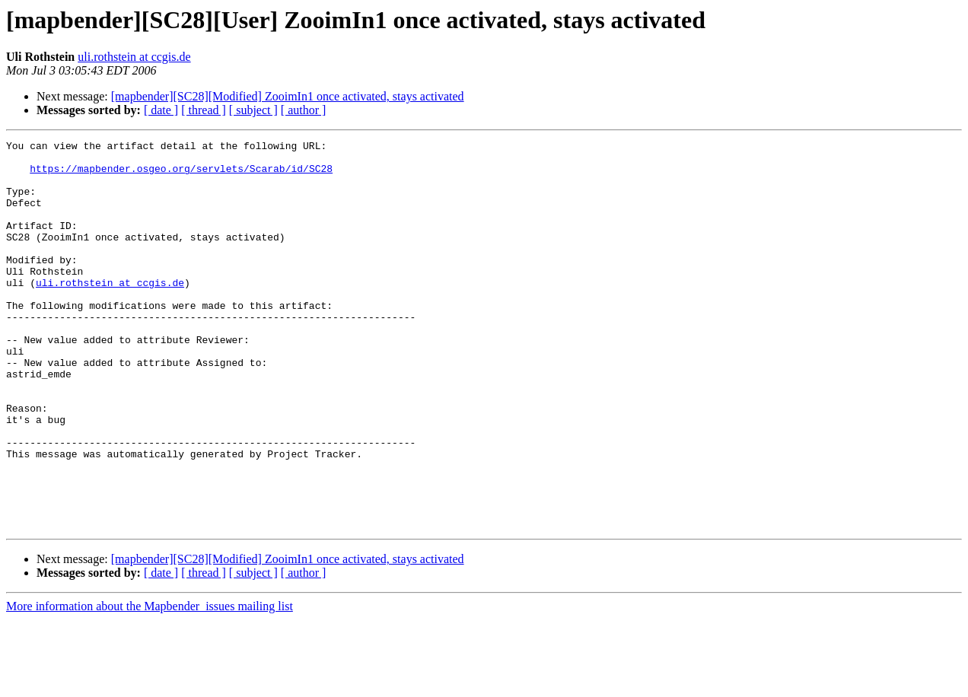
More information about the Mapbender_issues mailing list (149, 683)
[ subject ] (253, 109)
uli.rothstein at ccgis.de (134, 56)
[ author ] (303, 109)
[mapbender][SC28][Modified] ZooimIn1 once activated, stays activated (287, 96)
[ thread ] (203, 109)
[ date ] (161, 109)
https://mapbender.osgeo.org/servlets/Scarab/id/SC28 (181, 175)
